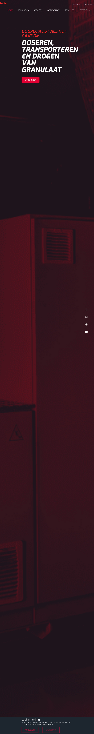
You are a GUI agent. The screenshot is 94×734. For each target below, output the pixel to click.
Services (38, 10)
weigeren (51, 729)
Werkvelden (53, 10)
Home (10, 10)
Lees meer (30, 79)
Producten (23, 10)
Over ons (85, 10)
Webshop (76, 4)
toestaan (30, 729)
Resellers (70, 10)
